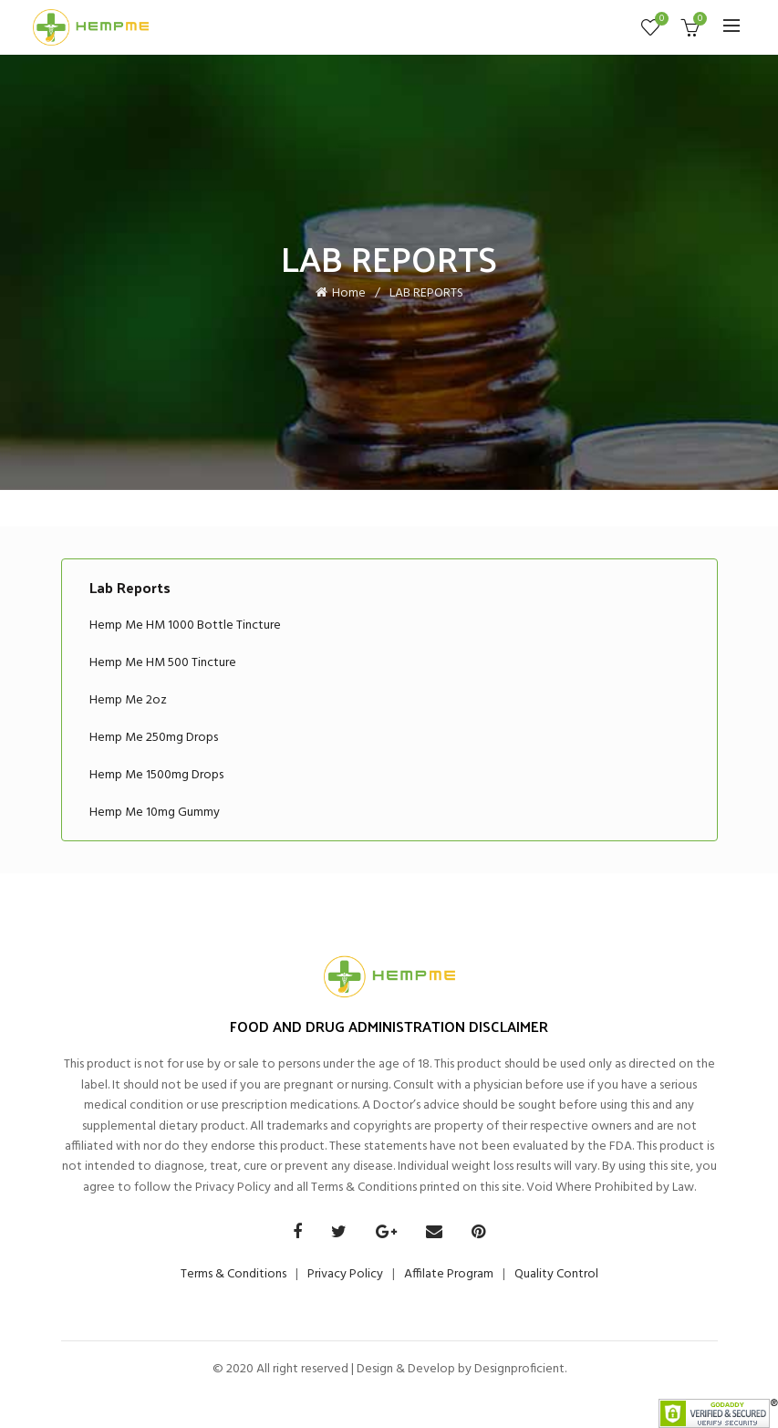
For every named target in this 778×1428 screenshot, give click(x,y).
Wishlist (659, 20)
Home (349, 293)
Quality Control (556, 1274)
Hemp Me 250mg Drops (153, 737)
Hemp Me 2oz (128, 700)
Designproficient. (519, 1369)
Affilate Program (448, 1274)
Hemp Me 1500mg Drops (156, 775)
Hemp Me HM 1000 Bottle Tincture (185, 625)
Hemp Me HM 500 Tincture (162, 662)
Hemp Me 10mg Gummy (154, 812)
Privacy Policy (345, 1274)
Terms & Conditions (233, 1274)
